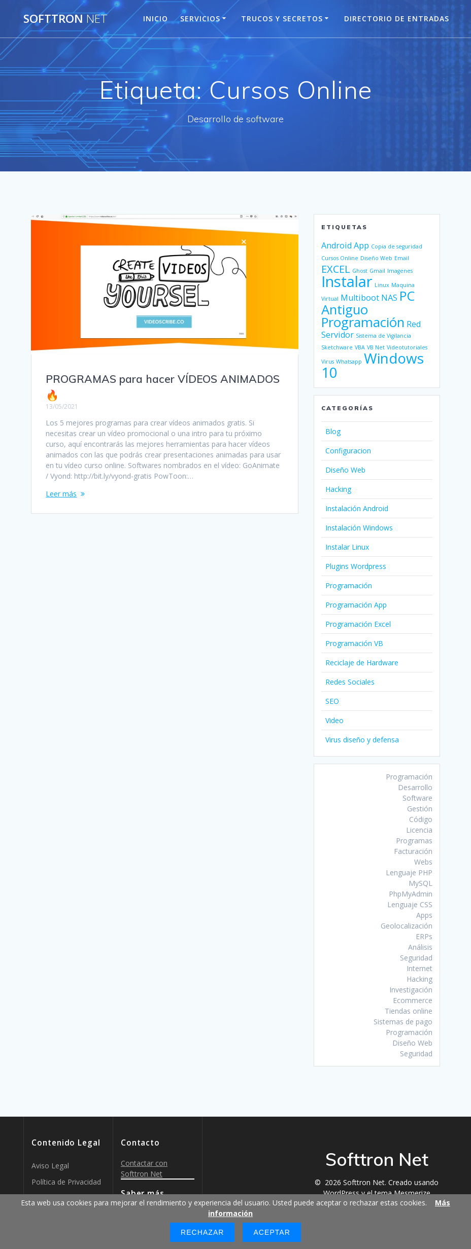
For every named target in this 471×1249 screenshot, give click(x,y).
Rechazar (202, 1232)
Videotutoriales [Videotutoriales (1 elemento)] (407, 347)
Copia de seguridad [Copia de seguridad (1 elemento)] (396, 246)
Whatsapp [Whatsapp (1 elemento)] (349, 361)
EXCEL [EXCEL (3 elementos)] (335, 269)
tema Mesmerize (402, 1193)
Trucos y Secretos (282, 18)
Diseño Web (345, 470)
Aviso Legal (50, 1165)
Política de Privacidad (66, 1182)
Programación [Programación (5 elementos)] (363, 322)
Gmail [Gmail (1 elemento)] (377, 270)
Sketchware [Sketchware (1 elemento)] (337, 347)
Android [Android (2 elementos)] (336, 245)
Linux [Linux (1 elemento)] (382, 285)
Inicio (155, 18)
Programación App (356, 605)
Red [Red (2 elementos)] (414, 324)
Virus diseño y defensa (362, 739)
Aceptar (271, 1232)
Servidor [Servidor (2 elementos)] (337, 334)
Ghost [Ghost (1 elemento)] (359, 270)
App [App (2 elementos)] (361, 245)
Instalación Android (356, 508)
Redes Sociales (350, 682)
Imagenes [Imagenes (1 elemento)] (400, 270)
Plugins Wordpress (355, 566)
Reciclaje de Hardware (361, 662)
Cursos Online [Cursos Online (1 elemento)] (339, 258)
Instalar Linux (347, 547)
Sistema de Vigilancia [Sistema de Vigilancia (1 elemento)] (383, 335)
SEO (332, 701)
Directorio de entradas (396, 18)
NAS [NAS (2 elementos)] (389, 297)
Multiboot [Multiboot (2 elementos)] (360, 297)
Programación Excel (358, 624)
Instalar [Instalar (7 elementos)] (347, 281)
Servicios (200, 18)
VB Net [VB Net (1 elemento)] (376, 347)
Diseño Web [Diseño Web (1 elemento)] (376, 258)
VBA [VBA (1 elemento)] (360, 347)
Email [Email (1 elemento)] (401, 258)
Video (334, 720)
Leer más (61, 493)
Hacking (338, 489)
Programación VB (354, 643)
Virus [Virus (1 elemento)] (327, 361)
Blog (333, 431)
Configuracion (348, 450)
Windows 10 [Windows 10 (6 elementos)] (372, 365)
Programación (348, 585)
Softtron (65, 18)
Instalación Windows (359, 527)
